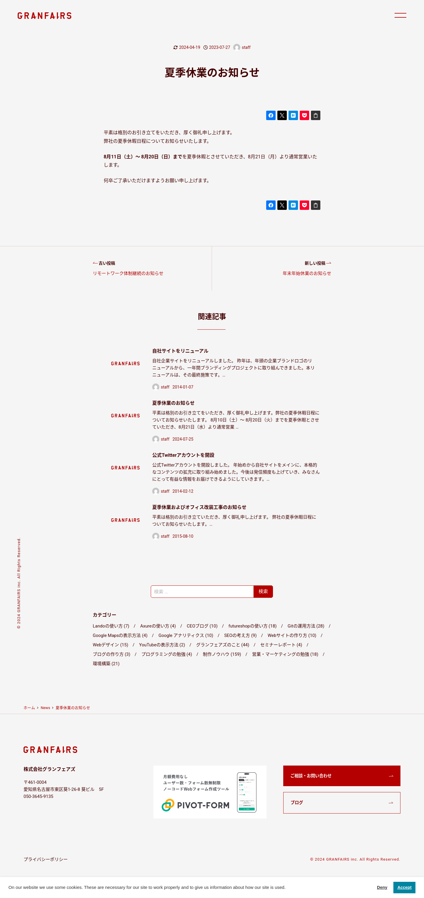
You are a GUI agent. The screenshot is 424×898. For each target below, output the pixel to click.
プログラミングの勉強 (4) (166, 654)
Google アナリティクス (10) (185, 635)
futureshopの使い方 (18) (252, 626)
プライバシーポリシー (46, 859)
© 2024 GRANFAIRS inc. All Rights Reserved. (355, 859)
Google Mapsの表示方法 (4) (120, 635)
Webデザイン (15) (110, 645)
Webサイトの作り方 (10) (292, 635)
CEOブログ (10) (202, 626)
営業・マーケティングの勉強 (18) (285, 654)
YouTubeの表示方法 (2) (162, 645)
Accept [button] (405, 887)
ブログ (297, 802)
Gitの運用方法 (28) (306, 626)
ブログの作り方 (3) (111, 654)
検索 (263, 591)
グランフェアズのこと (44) (222, 645)
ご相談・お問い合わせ (311, 775)
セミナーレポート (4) (281, 645)
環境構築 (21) (106, 663)
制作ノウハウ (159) (222, 654)
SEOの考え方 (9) (240, 635)
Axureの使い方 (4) (158, 626)
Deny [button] (382, 887)
